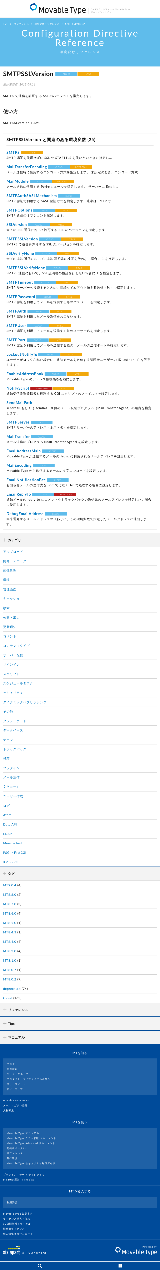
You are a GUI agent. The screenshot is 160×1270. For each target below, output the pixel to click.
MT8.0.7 (9, 970)
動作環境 (12, 1158)
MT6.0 (67, 282)
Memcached (12, 843)
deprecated (12, 988)
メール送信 (11, 777)
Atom (7, 815)
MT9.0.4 (9, 885)
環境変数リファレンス (47, 23)
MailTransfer (18, 436)
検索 (6, 608)
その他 (8, 711)
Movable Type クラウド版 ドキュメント (31, 1138)
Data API (10, 824)
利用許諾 (12, 1202)
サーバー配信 (13, 655)
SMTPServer (18, 422)
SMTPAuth (16, 311)
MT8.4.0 (9, 941)
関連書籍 (12, 1069)
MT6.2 (88, 74)
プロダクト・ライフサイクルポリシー (30, 1079)
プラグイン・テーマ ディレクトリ (25, 1174)
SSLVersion (16, 224)
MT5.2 (69, 297)
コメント (9, 636)
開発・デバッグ (14, 561)
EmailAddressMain (23, 451)
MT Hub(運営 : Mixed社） (21, 1179)
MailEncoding (19, 465)
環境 (6, 580)
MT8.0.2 (9, 979)
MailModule (17, 181)
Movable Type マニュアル (23, 1133)
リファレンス (21, 23)
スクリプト (11, 674)
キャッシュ (11, 598)
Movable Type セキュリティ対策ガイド (31, 1163)
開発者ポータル (16, 1148)
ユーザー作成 (13, 796)
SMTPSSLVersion (22, 239)
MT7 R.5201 (81, 167)
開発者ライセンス (15, 1228)
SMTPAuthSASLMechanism (31, 195)
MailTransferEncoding (26, 167)
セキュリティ (13, 692)
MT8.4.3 (9, 932)
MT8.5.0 (9, 923)
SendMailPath (19, 402)
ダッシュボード (14, 721)
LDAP (7, 834)
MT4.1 (63, 388)
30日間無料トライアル (18, 1223)
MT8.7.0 (9, 904)
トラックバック (14, 749)
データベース (13, 730)
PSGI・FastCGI (14, 852)
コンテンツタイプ (16, 645)
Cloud (7, 998)
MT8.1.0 (9, 960)
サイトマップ (15, 1089)
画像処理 (9, 570)
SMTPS (13, 152)
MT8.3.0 (9, 951)
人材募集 (10, 1110)
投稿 (6, 758)
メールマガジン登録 (17, 1105)
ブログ (11, 1064)
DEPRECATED (41, 388)
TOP (5, 23)
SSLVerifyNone (20, 253)
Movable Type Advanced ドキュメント (31, 1143)
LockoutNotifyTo (21, 354)
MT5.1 (71, 354)
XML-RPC (10, 862)
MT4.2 (78, 374)
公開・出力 (11, 617)
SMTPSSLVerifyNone (25, 267)
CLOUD (66, 74)
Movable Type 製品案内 (19, 1213)
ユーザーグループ (17, 1074)
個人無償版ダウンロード (19, 1233)
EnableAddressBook (25, 373)
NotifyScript (17, 388)
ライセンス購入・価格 (18, 1218)
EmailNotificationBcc (26, 479)
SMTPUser (16, 325)
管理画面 (9, 589)
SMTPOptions (19, 210)
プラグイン (11, 768)
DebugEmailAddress (25, 513)
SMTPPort (16, 340)
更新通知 (9, 627)
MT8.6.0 (9, 913)
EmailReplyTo (18, 494)
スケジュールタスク (18, 683)
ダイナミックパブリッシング (25, 702)
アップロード (13, 551)
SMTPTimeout (19, 282)
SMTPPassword (20, 296)
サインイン (11, 664)
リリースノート (16, 1084)
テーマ (8, 740)
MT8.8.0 (9, 894)
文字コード (11, 787)
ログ (6, 805)
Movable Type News (17, 1100)
